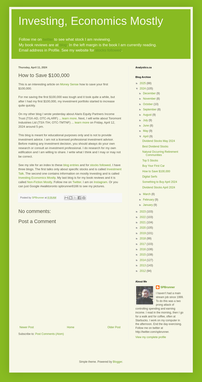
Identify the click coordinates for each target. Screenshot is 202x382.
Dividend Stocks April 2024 (158, 187)
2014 (143, 260)
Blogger (117, 361)
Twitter (77, 182)
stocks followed (108, 50)
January (148, 205)
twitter (48, 39)
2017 (143, 244)
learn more (69, 118)
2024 (143, 88)
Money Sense (69, 84)
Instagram (100, 182)
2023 (143, 211)
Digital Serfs (149, 176)
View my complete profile (150, 337)
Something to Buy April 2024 (159, 182)
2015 (143, 254)
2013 (143, 265)
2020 (143, 227)
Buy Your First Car (153, 165)
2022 (143, 217)
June (146, 125)
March (147, 194)
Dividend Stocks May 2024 (158, 141)
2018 (143, 238)
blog (63, 45)
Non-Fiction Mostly (39, 182)
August (147, 114)
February (149, 199)
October (148, 104)
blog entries (71, 165)
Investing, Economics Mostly (90, 20)
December (150, 93)
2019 (143, 233)
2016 (143, 249)
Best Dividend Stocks (155, 146)
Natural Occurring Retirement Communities (160, 153)
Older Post (114, 327)
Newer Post (27, 327)
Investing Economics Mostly (37, 177)
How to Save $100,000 (156, 171)
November (150, 98)
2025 (143, 83)
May (146, 130)
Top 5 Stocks (150, 160)
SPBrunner (167, 287)
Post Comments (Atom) (49, 334)
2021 (143, 222)
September (150, 109)
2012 (143, 271)
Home (70, 327)
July (146, 120)
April (146, 136)
